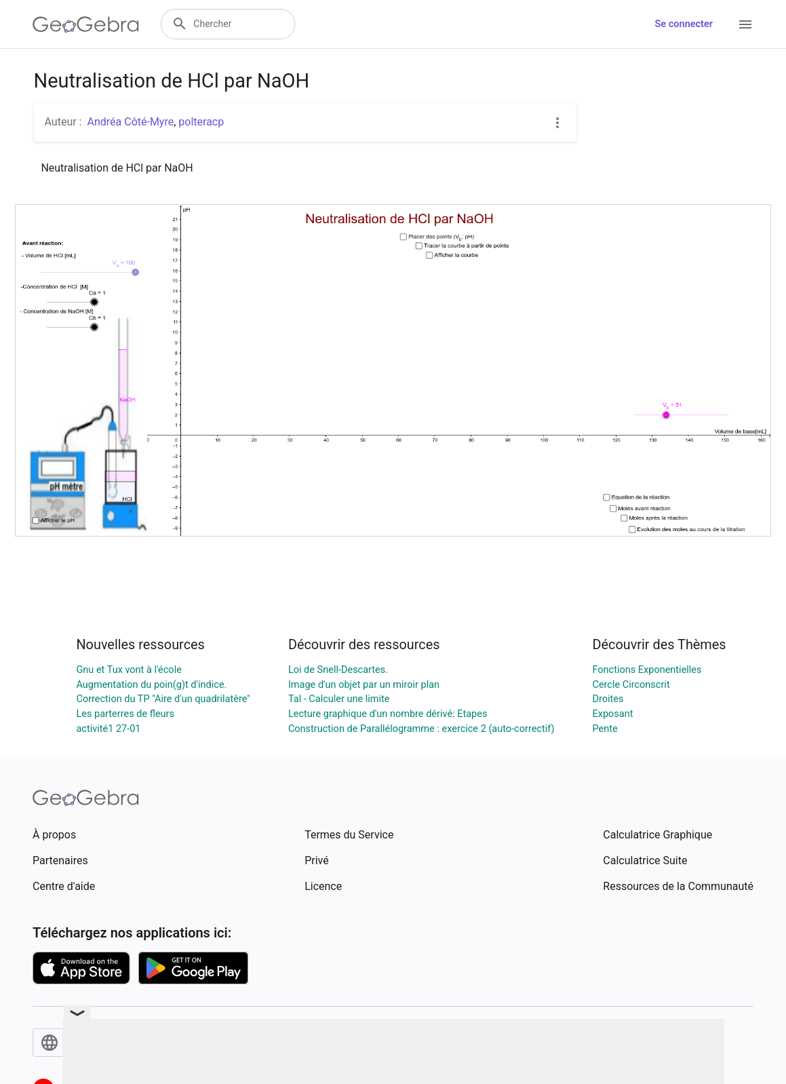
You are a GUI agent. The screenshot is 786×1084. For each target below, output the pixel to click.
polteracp (201, 121)
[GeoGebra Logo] (86, 24)
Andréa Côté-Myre (130, 121)
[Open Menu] (745, 24)
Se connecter (684, 24)
